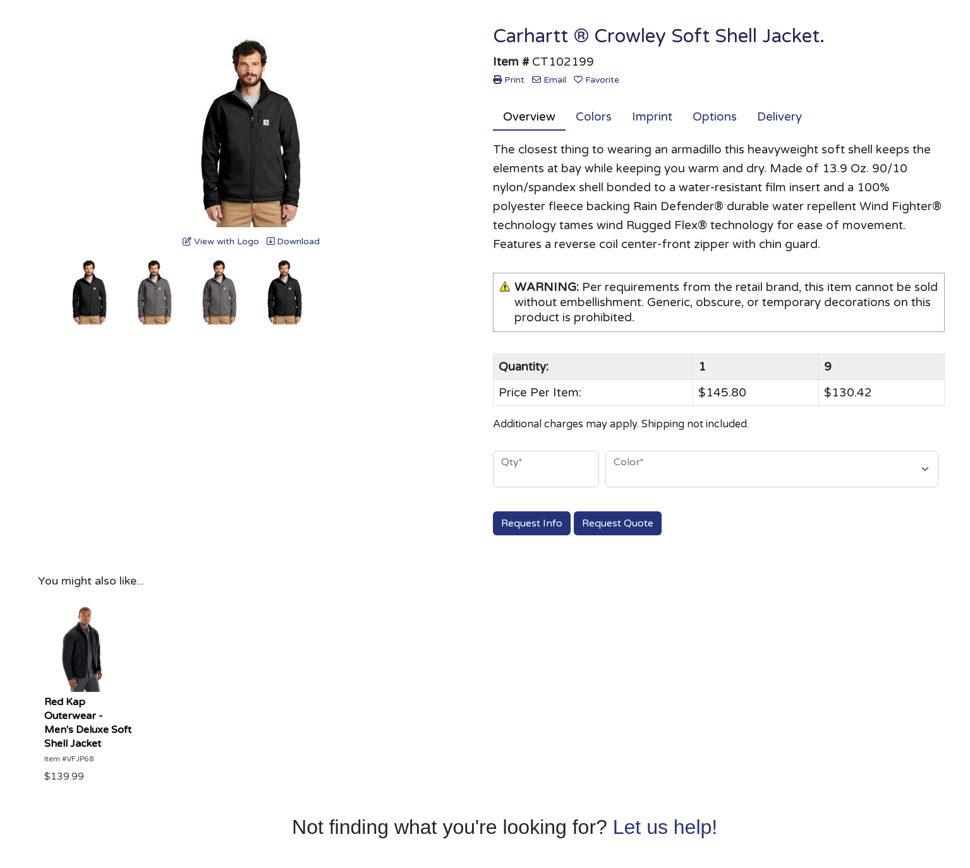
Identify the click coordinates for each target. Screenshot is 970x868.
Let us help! (665, 827)
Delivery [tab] (779, 117)
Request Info (531, 523)
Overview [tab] (529, 117)
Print (508, 79)
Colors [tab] (594, 117)
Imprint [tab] (652, 117)
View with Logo (221, 241)
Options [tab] (715, 117)
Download (293, 241)
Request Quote (617, 523)
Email (549, 79)
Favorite (596, 79)
